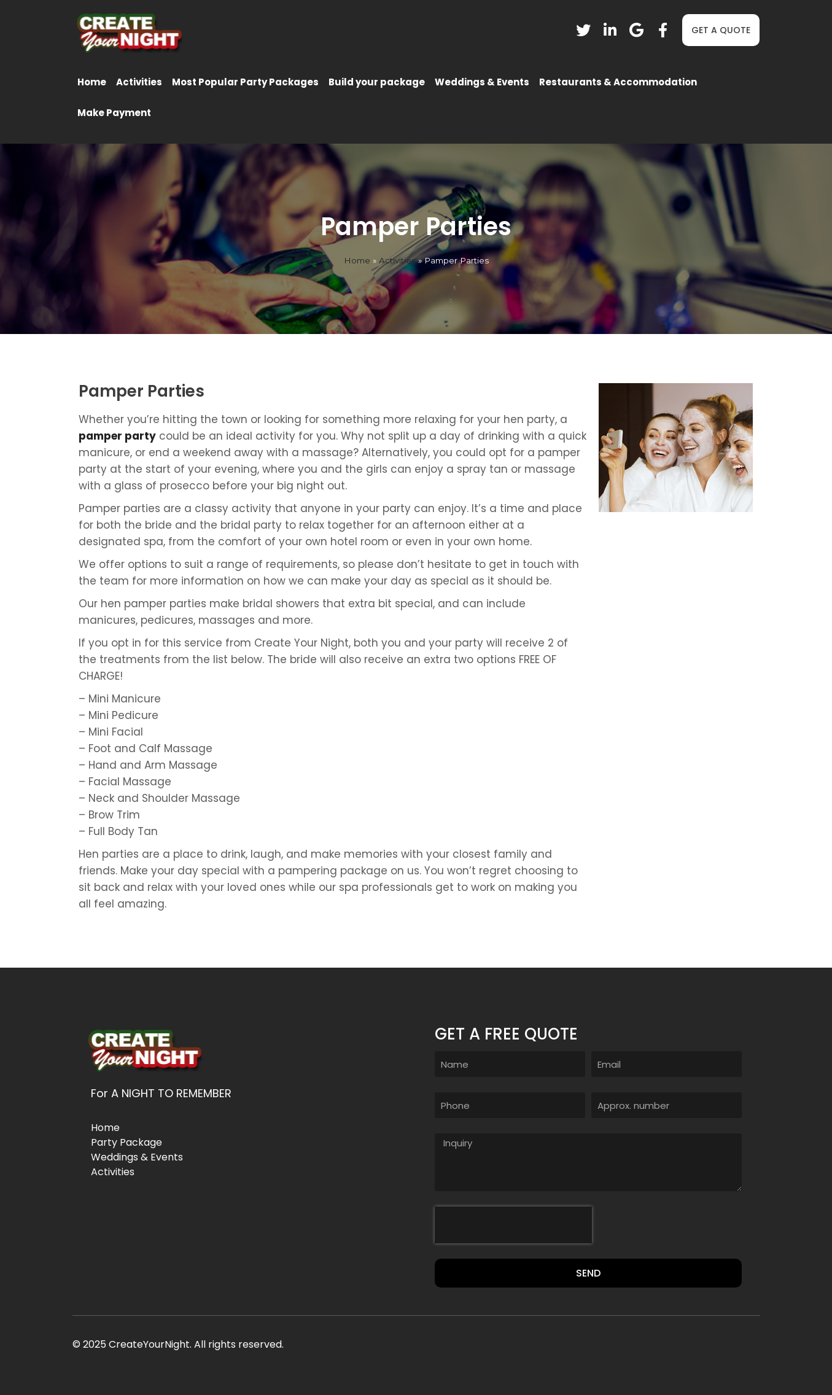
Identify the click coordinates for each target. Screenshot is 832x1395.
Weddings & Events (482, 82)
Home (91, 82)
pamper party (117, 436)
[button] (721, 30)
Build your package (377, 82)
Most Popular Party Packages (245, 82)
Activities (139, 82)
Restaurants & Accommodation (618, 82)
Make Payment (114, 112)
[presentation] (513, 1225)
